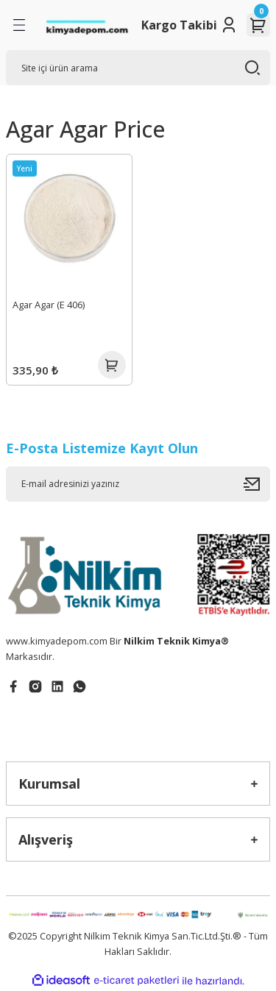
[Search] (138, 67)
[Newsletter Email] (138, 484)
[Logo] (87, 25)
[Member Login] (229, 25)
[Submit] (257, 484)
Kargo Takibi (179, 25)
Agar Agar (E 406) (49, 304)
